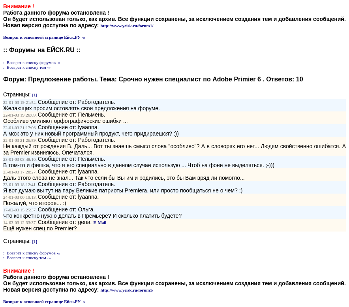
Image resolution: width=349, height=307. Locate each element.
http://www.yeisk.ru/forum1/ (126, 25)
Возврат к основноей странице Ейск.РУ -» (44, 37)
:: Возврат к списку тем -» (27, 67)
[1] (35, 94)
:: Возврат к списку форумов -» (31, 62)
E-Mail (99, 222)
